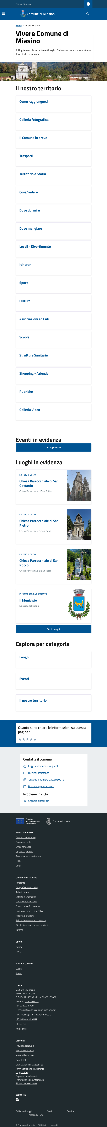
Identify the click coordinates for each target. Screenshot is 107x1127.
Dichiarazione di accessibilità (29, 1064)
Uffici (18, 865)
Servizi (50, 1111)
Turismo (19, 930)
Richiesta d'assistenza (26, 1083)
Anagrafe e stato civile (27, 887)
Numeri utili (21, 1028)
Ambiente (20, 882)
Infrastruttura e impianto (33, 594)
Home (19, 25)
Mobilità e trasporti (25, 915)
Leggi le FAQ (22, 1072)
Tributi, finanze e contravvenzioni (32, 925)
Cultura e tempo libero (26, 901)
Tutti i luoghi (53, 629)
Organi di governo (24, 851)
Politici (19, 861)
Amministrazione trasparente (30, 1068)
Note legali (21, 1060)
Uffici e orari (21, 1024)
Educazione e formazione (28, 906)
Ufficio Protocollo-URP (26, 1019)
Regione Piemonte (23, 3)
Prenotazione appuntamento (30, 1080)
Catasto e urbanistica (26, 897)
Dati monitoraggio (24, 1111)
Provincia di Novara (25, 1046)
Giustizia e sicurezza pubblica (29, 911)
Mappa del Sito (36, 1115)
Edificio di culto (27, 474)
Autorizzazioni (22, 892)
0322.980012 (32, 1001)
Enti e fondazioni (24, 847)
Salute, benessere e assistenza (31, 920)
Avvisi (18, 951)
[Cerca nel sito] (86, 13)
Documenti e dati (24, 842)
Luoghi (19, 968)
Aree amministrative (26, 837)
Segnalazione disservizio (27, 1076)
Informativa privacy (25, 1055)
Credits (70, 1111)
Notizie (19, 947)
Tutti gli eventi (53, 447)
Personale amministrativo (28, 856)
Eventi (19, 973)
